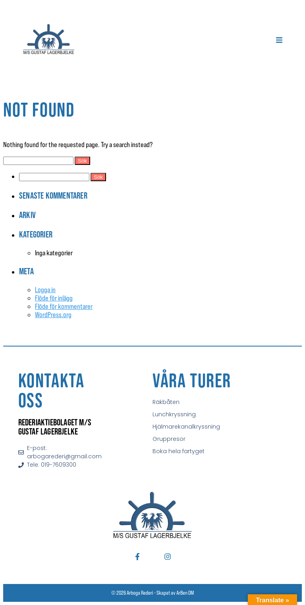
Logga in (45, 289)
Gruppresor (168, 439)
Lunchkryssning (174, 414)
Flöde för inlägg (54, 298)
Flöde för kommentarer (64, 306)
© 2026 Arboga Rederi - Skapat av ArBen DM (152, 593)
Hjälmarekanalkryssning (186, 427)
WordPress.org (53, 314)
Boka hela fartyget (178, 451)
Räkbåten (166, 402)
